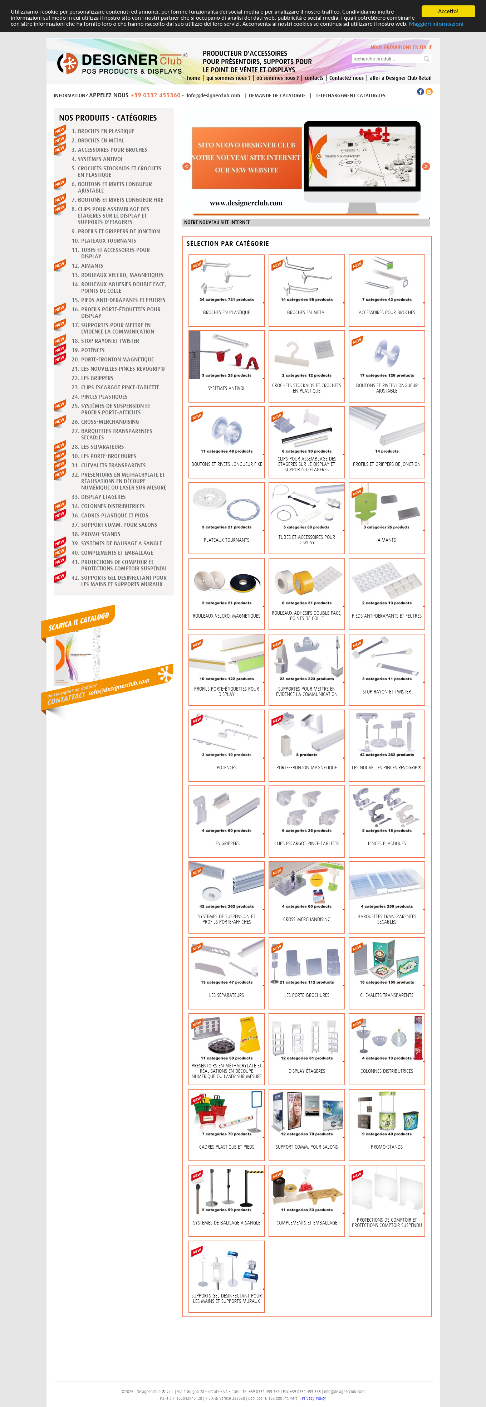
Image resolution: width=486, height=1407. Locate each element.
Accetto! (448, 11)
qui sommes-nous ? (228, 78)
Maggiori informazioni (436, 24)
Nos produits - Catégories (108, 117)
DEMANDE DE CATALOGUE (278, 95)
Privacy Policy (314, 1398)
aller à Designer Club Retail (401, 78)
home (193, 78)
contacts (314, 78)
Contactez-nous (346, 78)
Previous (187, 168)
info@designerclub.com (213, 95)
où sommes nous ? (277, 78)
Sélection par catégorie (228, 243)
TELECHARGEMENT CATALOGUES (351, 95)
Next (427, 168)
